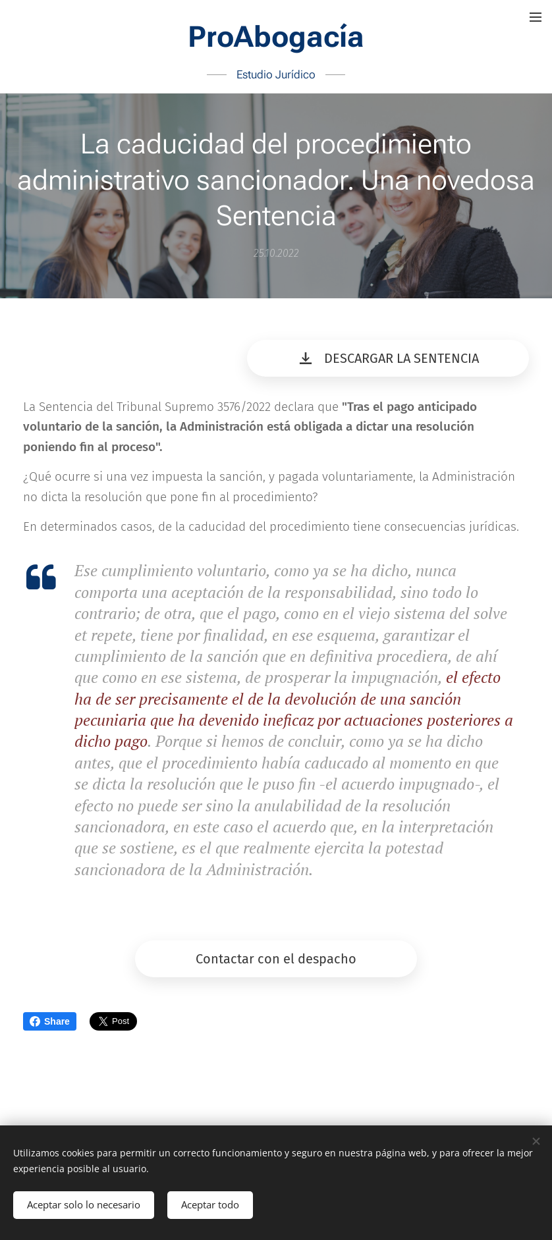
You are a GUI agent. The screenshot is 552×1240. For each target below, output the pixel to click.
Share (50, 1021)
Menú (535, 17)
